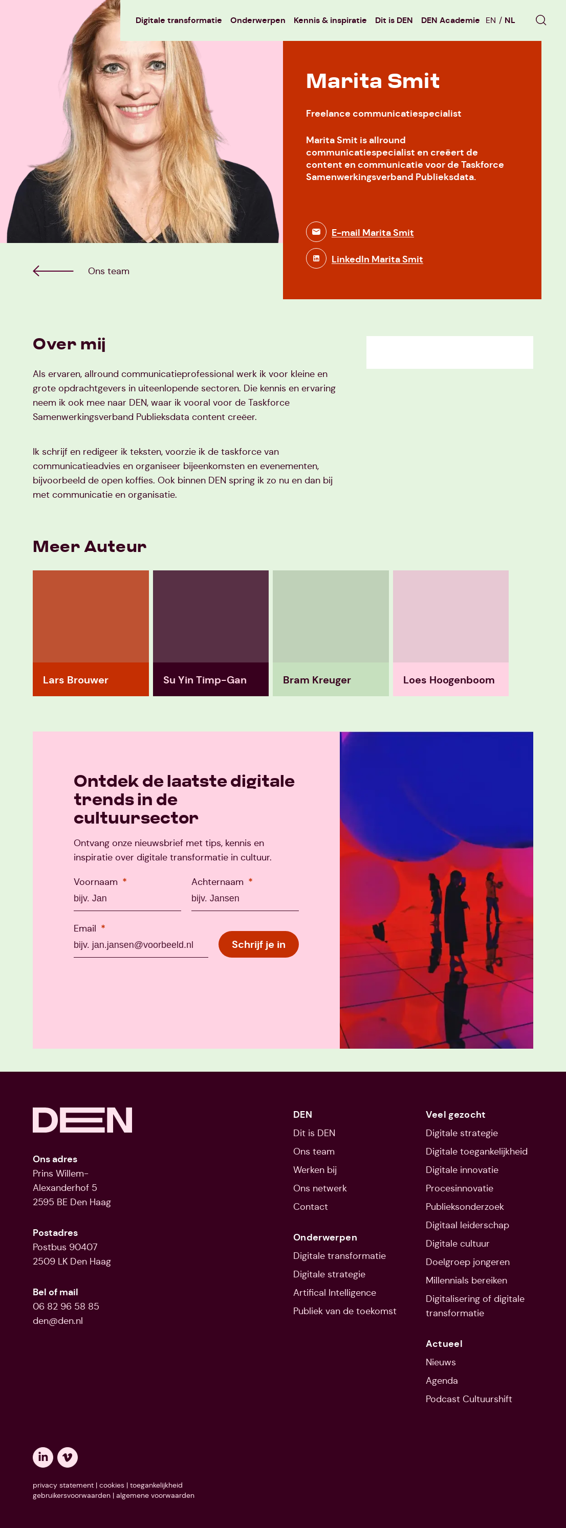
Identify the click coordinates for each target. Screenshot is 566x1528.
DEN (302, 1114)
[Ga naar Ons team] (108, 271)
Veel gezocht (456, 1114)
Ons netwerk (320, 1188)
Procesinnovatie (459, 1188)
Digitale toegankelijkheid (477, 1151)
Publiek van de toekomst (345, 1311)
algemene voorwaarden (155, 1495)
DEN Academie (450, 20)
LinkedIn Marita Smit (377, 259)
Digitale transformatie (179, 20)
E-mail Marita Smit (373, 232)
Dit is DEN (394, 20)
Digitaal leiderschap (467, 1225)
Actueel (444, 1343)
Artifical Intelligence (334, 1292)
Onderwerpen (258, 20)
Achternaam (222, 882)
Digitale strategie (329, 1274)
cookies (111, 1485)
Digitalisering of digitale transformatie (475, 1306)
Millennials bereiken (466, 1280)
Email (89, 928)
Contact (310, 1206)
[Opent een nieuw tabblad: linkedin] (43, 1457)
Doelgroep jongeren (468, 1262)
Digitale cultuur (458, 1243)
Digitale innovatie (462, 1170)
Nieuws (441, 1362)
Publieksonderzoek (465, 1206)
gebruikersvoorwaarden (72, 1495)
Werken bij (315, 1170)
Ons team (314, 1151)
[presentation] (151, 988)
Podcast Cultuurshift (469, 1399)
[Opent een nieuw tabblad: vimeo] (67, 1457)
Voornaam (100, 882)
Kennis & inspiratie (330, 20)
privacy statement (63, 1485)
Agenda (442, 1380)
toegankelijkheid (156, 1485)
